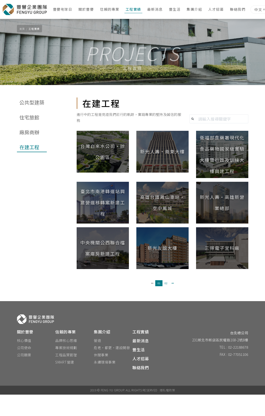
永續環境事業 (104, 383)
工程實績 (136, 9)
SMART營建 (64, 383)
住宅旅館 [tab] (29, 144)
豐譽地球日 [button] (65, 9)
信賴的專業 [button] (112, 9)
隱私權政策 (167, 411)
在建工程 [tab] (29, 174)
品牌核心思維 (66, 361)
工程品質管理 (66, 376)
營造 (97, 361)
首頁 (22, 29)
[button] (103, 178)
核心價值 (24, 361)
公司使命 (24, 369)
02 (165, 304)
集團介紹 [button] (197, 9)
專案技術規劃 (66, 369)
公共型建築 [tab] (31, 129)
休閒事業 (101, 376)
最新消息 (157, 9)
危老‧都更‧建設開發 (112, 369)
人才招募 (218, 9)
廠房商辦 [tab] (29, 159)
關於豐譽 (88, 9)
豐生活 (177, 9)
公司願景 (24, 376)
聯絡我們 (240, 9)
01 (159, 304)
